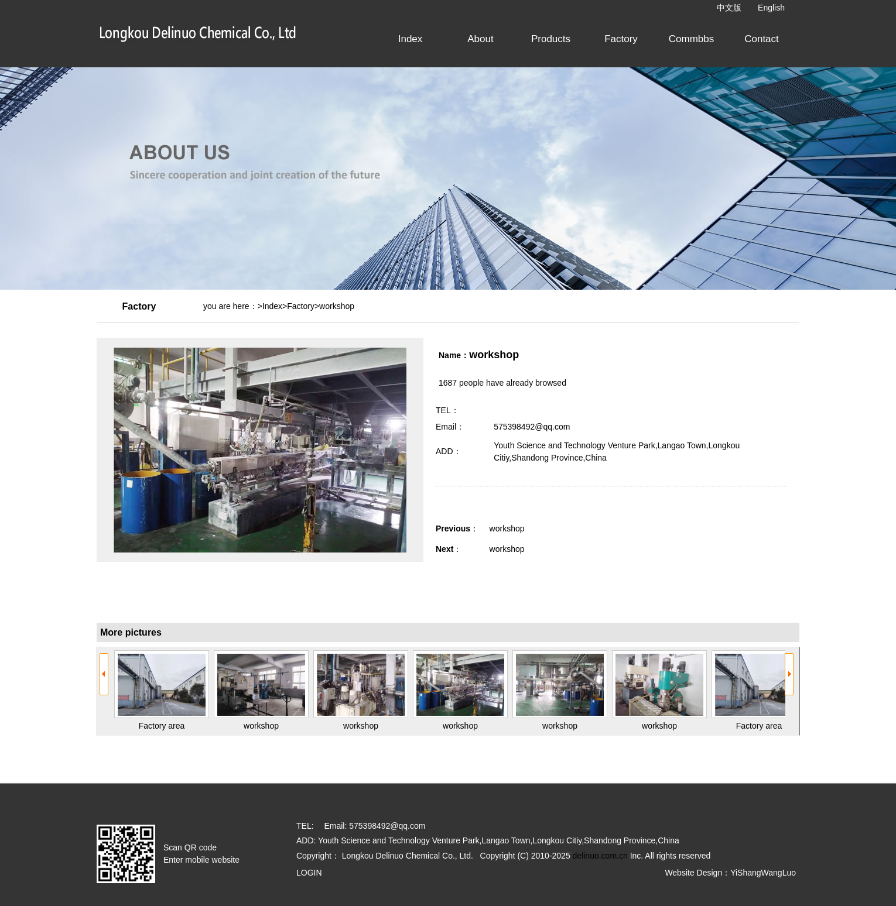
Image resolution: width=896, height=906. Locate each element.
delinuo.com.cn (600, 855)
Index (272, 306)
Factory (300, 306)
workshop (507, 528)
